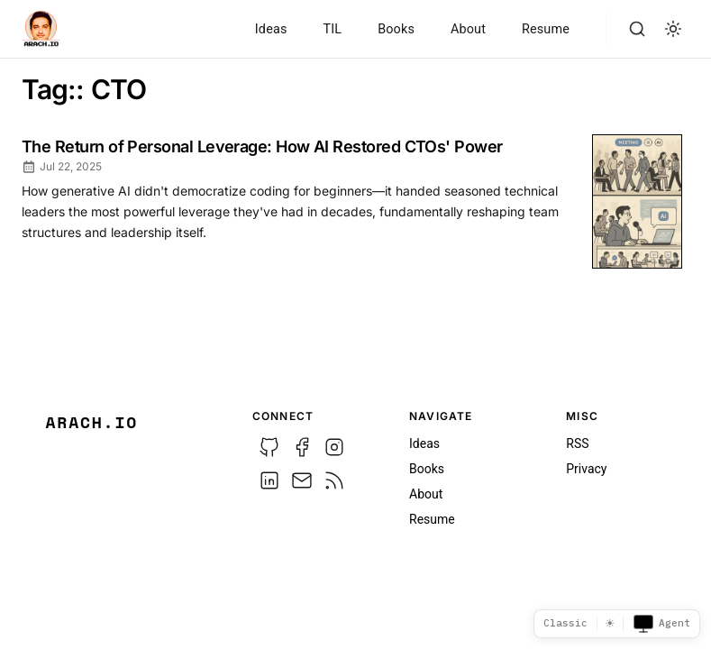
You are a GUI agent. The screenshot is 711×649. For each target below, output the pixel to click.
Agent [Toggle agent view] (661, 624)
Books (396, 29)
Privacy (586, 469)
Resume (546, 29)
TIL (332, 29)
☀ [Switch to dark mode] (610, 623)
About (468, 29)
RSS (577, 443)
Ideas (271, 29)
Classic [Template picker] (565, 623)
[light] (673, 29)
